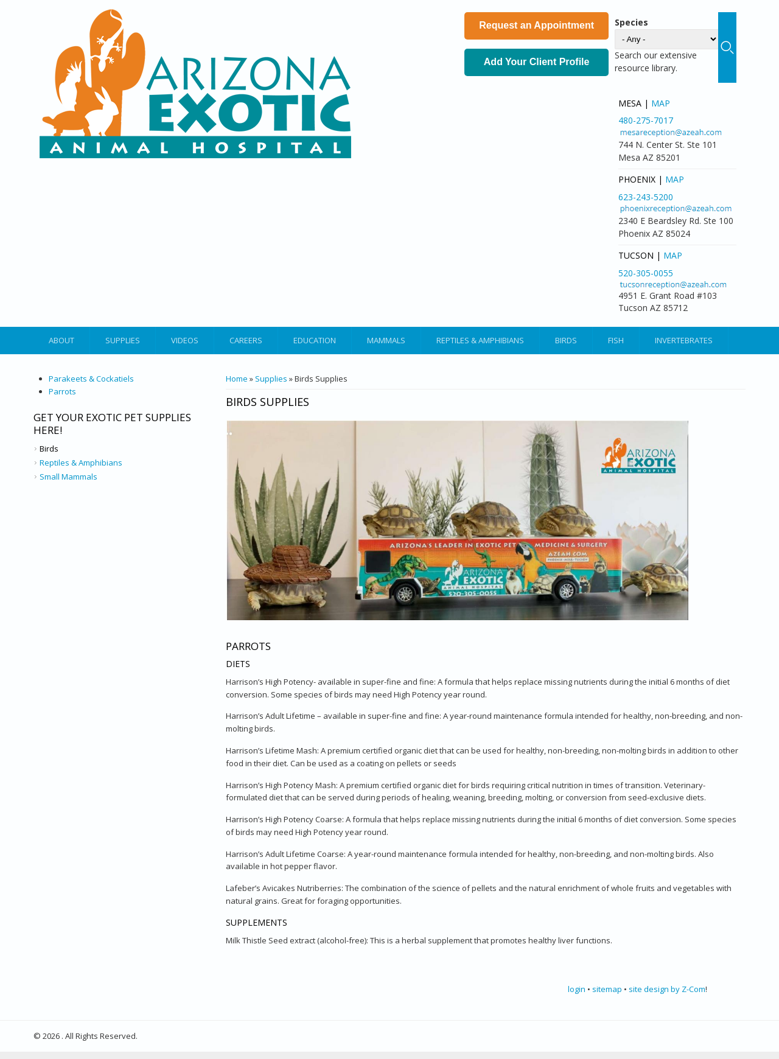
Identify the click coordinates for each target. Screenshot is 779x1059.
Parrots (62, 391)
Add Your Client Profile (537, 62)
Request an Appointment (536, 25)
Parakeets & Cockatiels (91, 378)
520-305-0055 (645, 273)
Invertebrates (684, 340)
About (61, 340)
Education (314, 340)
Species (631, 22)
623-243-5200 (645, 197)
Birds (566, 340)
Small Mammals (68, 476)
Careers (245, 340)
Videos (184, 340)
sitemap (607, 989)
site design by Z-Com (667, 989)
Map (660, 103)
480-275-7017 (645, 120)
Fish (616, 340)
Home (237, 378)
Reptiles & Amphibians (480, 340)
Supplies (122, 340)
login (576, 989)
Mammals (386, 340)
